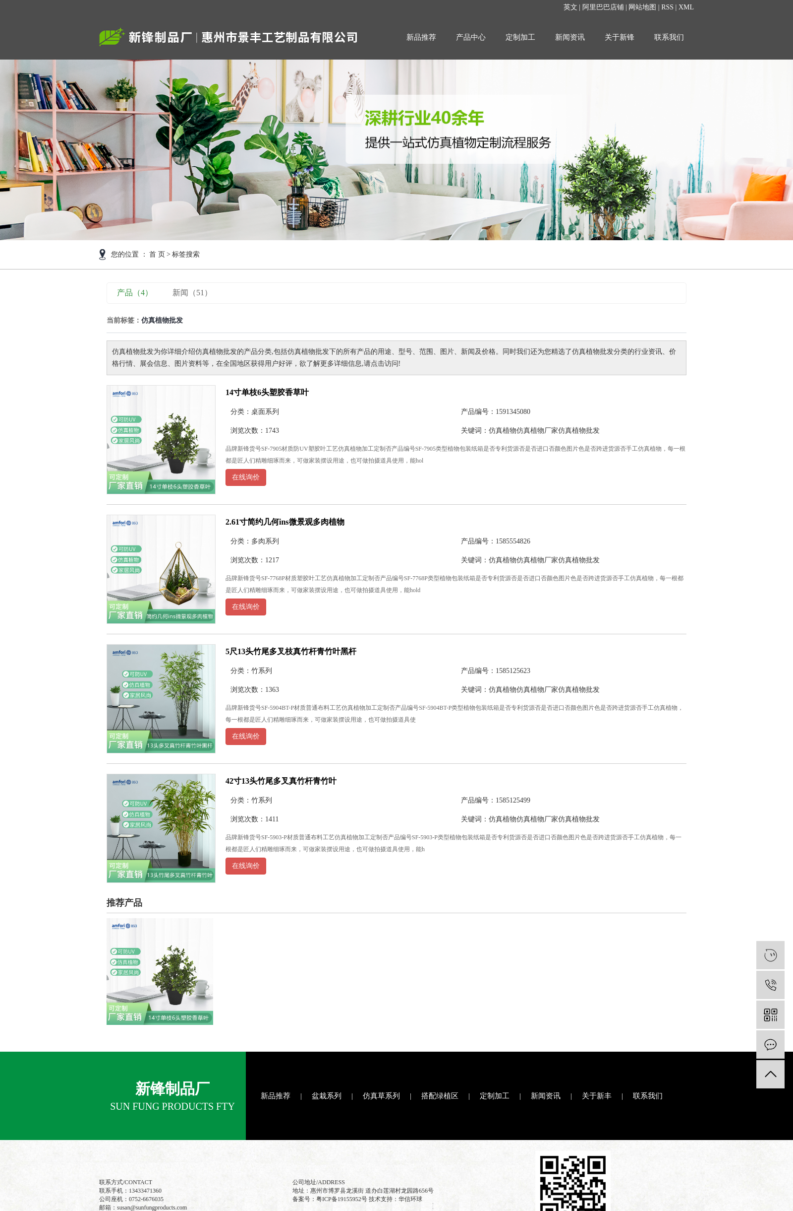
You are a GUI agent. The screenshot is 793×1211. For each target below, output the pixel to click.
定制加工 (520, 37)
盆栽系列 (326, 1096)
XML (686, 7)
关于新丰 (597, 1096)
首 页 (157, 254)
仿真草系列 (381, 1096)
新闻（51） (192, 292)
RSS (667, 7)
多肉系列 (265, 541)
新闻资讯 (570, 37)
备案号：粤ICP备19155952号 (329, 1199)
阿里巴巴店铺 (603, 7)
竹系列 (261, 670)
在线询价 (246, 477)
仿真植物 (502, 430)
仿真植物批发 (579, 430)
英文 (570, 7)
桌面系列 (265, 411)
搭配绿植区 (439, 1096)
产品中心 (471, 37)
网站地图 (642, 7)
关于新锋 (619, 37)
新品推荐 (421, 37)
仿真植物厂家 (537, 430)
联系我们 (669, 37)
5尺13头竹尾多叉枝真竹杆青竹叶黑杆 (291, 651)
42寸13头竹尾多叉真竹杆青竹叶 (281, 781)
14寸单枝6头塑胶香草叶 (267, 392)
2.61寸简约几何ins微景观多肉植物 (285, 522)
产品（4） (135, 292)
